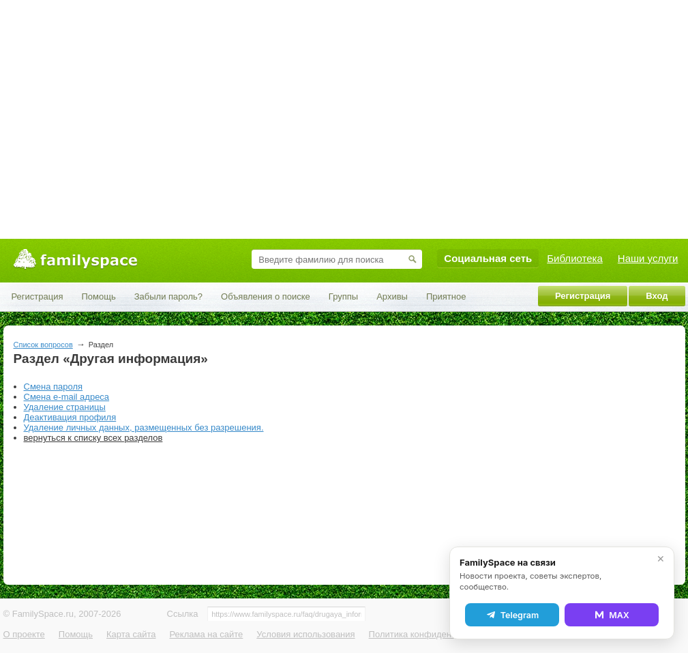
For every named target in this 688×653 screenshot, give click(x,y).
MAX (611, 614)
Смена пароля (53, 386)
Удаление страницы (65, 407)
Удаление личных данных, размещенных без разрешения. (144, 427)
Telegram (512, 614)
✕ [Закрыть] (661, 558)
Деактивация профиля (70, 417)
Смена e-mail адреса (67, 397)
